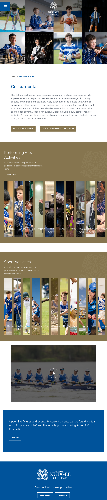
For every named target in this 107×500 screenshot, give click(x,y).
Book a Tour (45, 495)
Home (14, 76)
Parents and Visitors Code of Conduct (58, 129)
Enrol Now (62, 495)
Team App (15, 437)
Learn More (11, 175)
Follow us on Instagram (23, 129)
